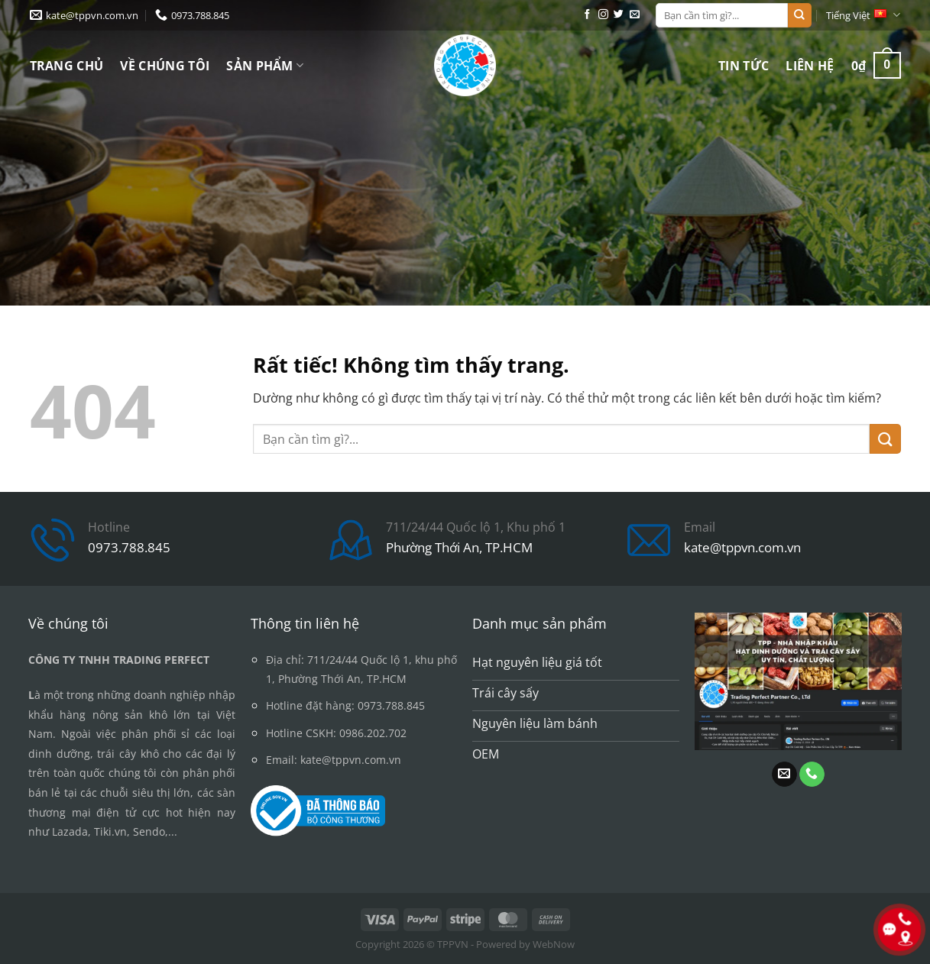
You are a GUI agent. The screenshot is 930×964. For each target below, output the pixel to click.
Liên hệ (810, 65)
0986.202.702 (373, 733)
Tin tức (743, 65)
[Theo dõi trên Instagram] (603, 15)
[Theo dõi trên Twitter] (619, 15)
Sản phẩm (264, 65)
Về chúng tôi (164, 65)
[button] (876, 65)
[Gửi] (799, 15)
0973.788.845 (129, 547)
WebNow (554, 944)
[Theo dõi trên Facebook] (587, 15)
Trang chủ (67, 65)
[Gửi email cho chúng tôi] (635, 15)
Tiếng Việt (863, 15)
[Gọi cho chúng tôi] (812, 775)
